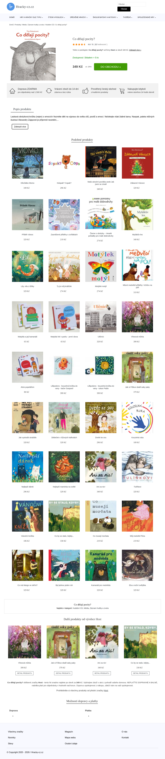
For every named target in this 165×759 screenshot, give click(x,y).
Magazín (69, 732)
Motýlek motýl (101, 286)
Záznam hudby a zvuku (36, 25)
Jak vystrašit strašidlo (27, 437)
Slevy (10, 743)
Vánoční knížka (27, 536)
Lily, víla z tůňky (27, 286)
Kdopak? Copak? (64, 183)
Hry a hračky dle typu (30, 17)
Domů (12, 17)
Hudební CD (49, 25)
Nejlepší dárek (28, 487)
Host (113, 50)
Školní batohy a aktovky (104, 17)
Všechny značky (15, 732)
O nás (124, 732)
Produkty (18, 25)
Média (24, 25)
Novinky (12, 737)
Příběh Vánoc (27, 235)
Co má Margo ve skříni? (27, 585)
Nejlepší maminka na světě (64, 487)
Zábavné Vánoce (137, 183)
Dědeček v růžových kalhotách (64, 437)
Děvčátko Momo (27, 183)
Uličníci (101, 337)
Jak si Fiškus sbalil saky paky (137, 387)
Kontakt (125, 737)
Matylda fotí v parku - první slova (64, 337)
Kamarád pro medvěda (100, 585)
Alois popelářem (27, 387)
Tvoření (127, 17)
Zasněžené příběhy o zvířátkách (64, 235)
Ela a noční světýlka (137, 585)
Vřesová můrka (137, 337)
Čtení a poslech (55, 17)
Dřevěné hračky (78, 17)
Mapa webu (70, 737)
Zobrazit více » (135, 50)
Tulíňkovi (137, 487)
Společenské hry (146, 17)
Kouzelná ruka (137, 437)
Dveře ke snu (100, 437)
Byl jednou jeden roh (64, 585)
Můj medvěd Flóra (137, 536)
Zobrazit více (20, 127)
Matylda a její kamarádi (27, 337)
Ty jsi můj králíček (64, 286)
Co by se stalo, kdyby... (64, 536)
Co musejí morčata (101, 536)
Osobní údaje (71, 743)
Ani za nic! (101, 487)
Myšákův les (137, 235)
